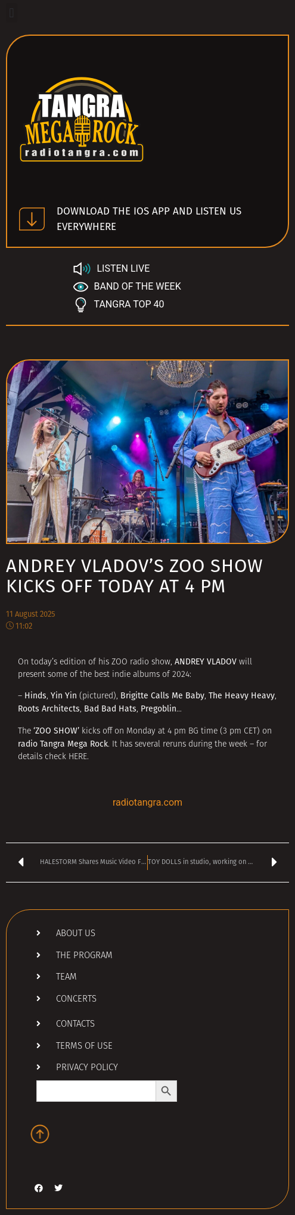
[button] (11, 13)
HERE (78, 757)
